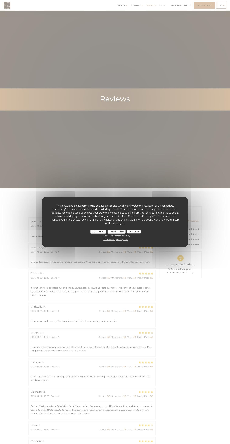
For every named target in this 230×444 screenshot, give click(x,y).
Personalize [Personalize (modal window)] (134, 231)
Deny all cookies (116, 231)
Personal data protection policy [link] (116, 236)
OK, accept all (98, 231)
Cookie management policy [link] (115, 239)
